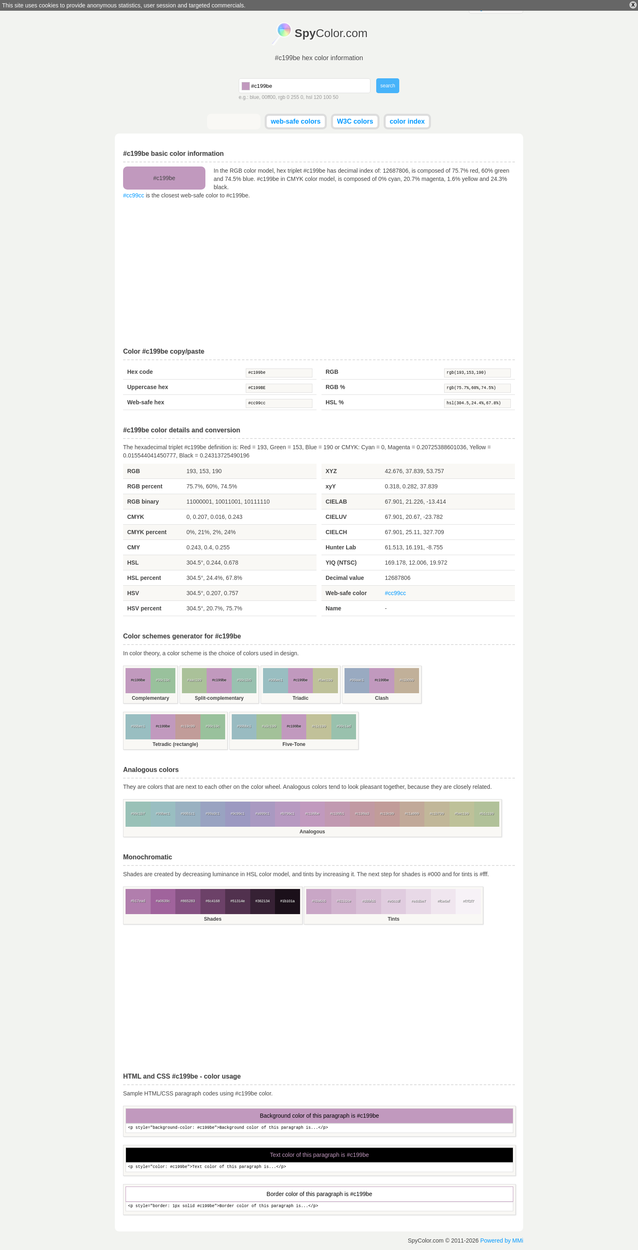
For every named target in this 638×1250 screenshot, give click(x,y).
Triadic (301, 698)
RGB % (335, 387)
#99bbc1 (244, 726)
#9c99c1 (237, 813)
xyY (331, 486)
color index (407, 121)
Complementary (150, 698)
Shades (212, 919)
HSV (133, 593)
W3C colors (355, 121)
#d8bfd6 (368, 901)
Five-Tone (293, 744)
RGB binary (143, 501)
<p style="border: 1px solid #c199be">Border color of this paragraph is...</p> (319, 1206)
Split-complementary (219, 698)
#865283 (188, 901)
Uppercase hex (147, 387)
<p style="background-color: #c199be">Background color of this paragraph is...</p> (319, 1128)
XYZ (331, 471)
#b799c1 (287, 813)
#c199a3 (362, 813)
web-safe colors (296, 121)
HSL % (335, 402)
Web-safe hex (145, 402)
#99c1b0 (244, 680)
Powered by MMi (501, 1240)
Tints (393, 919)
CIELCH (336, 532)
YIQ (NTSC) (341, 562)
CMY (133, 547)
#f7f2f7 (468, 901)
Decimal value (345, 578)
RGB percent (145, 486)
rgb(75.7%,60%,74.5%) (477, 388)
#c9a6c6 (319, 901)
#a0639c (163, 901)
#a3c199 (269, 726)
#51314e (238, 901)
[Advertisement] (319, 273)
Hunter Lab (341, 547)
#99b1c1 (188, 813)
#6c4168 (212, 901)
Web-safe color (346, 593)
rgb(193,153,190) (477, 373)
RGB (332, 371)
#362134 (262, 901)
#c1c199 (319, 726)
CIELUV (336, 517)
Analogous (312, 832)
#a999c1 (262, 813)
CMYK (135, 517)
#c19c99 (188, 726)
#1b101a (287, 901)
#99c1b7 (138, 813)
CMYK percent (147, 532)
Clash (382, 698)
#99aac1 (357, 680)
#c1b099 (407, 680)
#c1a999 (412, 813)
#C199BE (279, 388)
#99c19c (163, 680)
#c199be (279, 373)
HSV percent (144, 608)
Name (333, 608)
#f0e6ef (443, 901)
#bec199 (325, 680)
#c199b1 (337, 813)
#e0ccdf (393, 901)
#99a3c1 (212, 813)
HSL (133, 562)
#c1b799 (437, 813)
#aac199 (194, 680)
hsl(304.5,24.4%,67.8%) (477, 403)
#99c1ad (344, 726)
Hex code (140, 371)
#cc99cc (133, 195)
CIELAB (336, 501)
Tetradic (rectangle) (175, 744)
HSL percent (144, 578)
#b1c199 (487, 813)
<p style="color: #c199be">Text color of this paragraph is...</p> (319, 1167)
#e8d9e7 (418, 901)
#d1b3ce (344, 901)
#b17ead (138, 901)
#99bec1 (275, 680)
